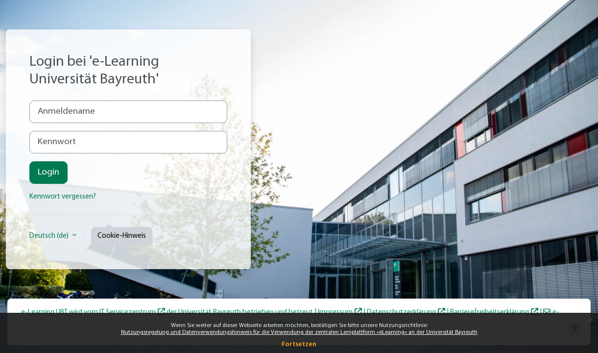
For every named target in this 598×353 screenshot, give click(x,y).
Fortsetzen (299, 344)
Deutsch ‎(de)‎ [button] (49, 236)
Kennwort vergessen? (62, 197)
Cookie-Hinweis (121, 236)
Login (48, 172)
